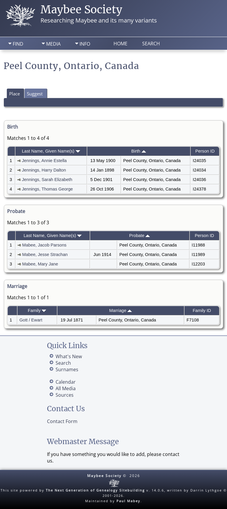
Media (53, 44)
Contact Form (62, 421)
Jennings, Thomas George (47, 189)
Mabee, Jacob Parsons (44, 245)
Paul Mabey (128, 501)
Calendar (66, 382)
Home (120, 43)
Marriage (120, 310)
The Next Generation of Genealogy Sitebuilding (95, 490)
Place (14, 94)
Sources (65, 395)
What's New (69, 356)
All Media (66, 388)
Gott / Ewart (31, 320)
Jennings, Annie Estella (44, 160)
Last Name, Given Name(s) (51, 151)
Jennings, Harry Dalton (44, 170)
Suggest (35, 94)
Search (151, 43)
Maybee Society (81, 9)
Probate (139, 235)
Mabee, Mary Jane (40, 264)
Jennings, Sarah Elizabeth (47, 179)
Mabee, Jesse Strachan (45, 254)
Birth (138, 151)
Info (85, 44)
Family (37, 310)
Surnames (67, 369)
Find (18, 44)
